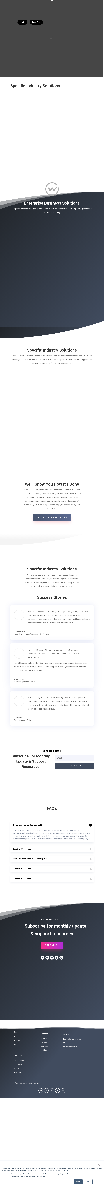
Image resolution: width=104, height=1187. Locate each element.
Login (22, 22)
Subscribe (52, 945)
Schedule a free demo (52, 517)
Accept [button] (78, 1181)
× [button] (99, 1165)
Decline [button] (88, 1181)
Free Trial (36, 22)
